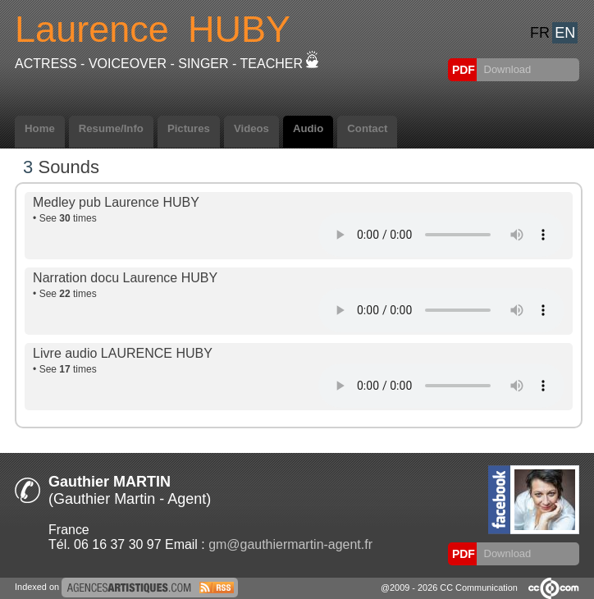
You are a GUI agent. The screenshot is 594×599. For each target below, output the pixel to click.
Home (40, 128)
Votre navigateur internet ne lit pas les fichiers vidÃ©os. (441, 235)
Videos (251, 128)
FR (540, 33)
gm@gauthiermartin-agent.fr (290, 544)
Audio (308, 128)
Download (506, 69)
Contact (367, 128)
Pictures (188, 128)
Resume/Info (111, 128)
